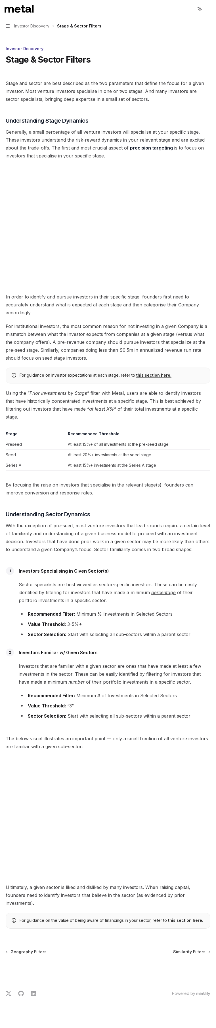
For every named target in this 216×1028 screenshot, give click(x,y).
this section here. (153, 375)
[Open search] (189, 9)
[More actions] (208, 9)
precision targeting (151, 148)
